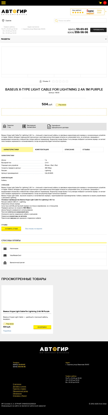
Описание (69, 150)
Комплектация (42, 150)
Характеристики (11, 150)
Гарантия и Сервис (19, 389)
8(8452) (78, 29)
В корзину (42, 327)
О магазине (17, 384)
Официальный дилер (20, 391)
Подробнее (7, 331)
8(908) (78, 32)
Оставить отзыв (11, 229)
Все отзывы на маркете (33, 229)
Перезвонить (98, 30)
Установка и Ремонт (20, 396)
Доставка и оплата (19, 387)
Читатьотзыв (99, 11)
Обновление (17, 394)
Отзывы (86, 150)
